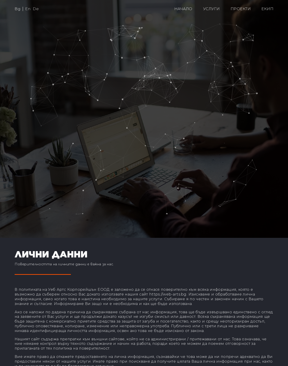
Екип (267, 9)
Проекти (241, 9)
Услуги (211, 9)
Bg (17, 9)
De (36, 9)
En (28, 9)
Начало (183, 9)
